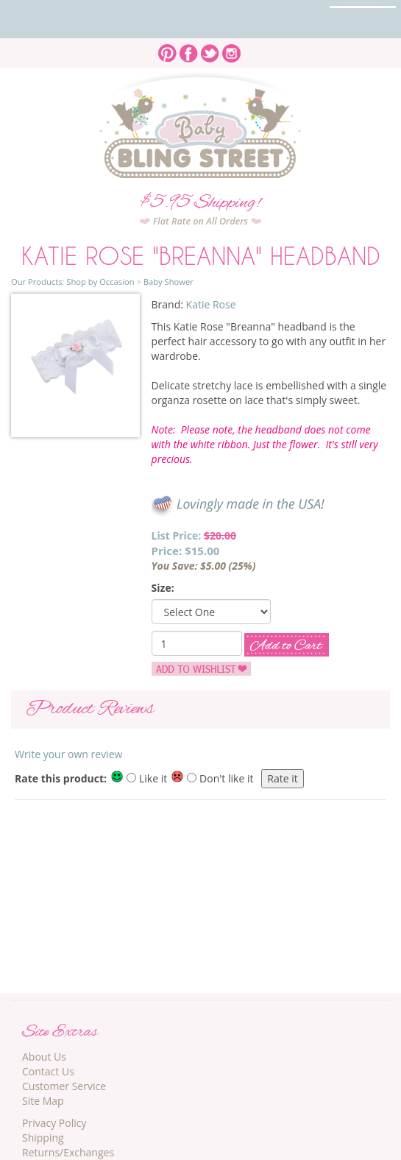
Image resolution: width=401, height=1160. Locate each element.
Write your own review (68, 754)
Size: (163, 588)
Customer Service (64, 1086)
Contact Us (48, 1071)
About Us (44, 1057)
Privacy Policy (54, 1123)
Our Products (36, 281)
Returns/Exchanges (68, 1152)
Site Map (43, 1101)
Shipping (43, 1138)
